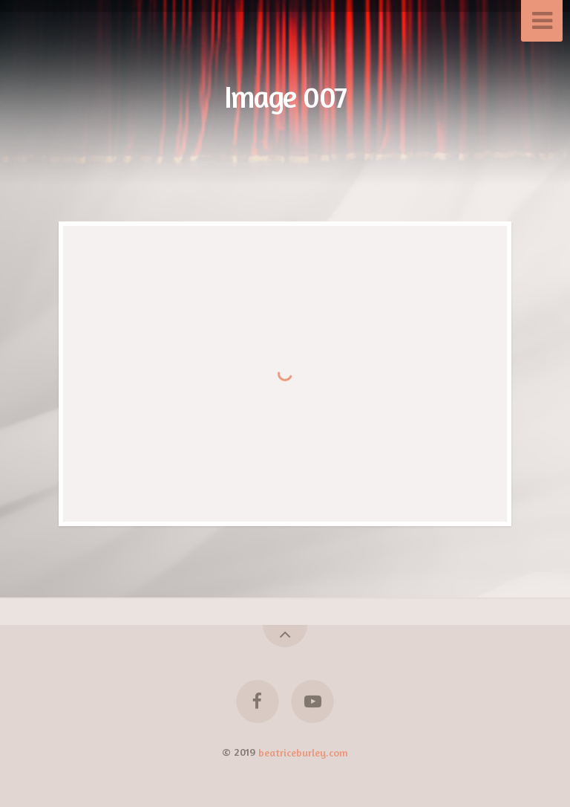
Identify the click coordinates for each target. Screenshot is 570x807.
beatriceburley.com (303, 751)
